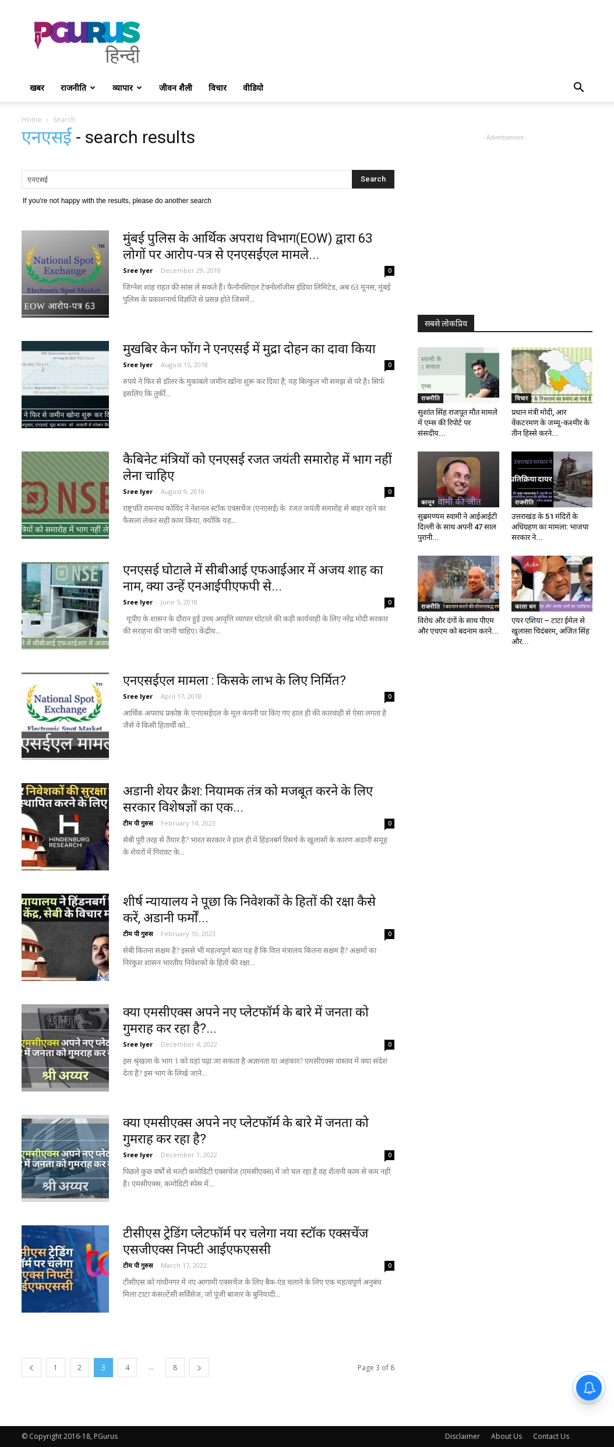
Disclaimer (462, 1436)
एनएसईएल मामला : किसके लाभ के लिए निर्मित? (234, 680)
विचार (218, 87)
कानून (428, 502)
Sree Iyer (138, 270)
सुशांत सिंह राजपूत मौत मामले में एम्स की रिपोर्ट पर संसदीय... (457, 423)
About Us (506, 1436)
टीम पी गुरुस (138, 823)
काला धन (525, 606)
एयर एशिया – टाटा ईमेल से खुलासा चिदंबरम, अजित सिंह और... (550, 631)
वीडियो (253, 87)
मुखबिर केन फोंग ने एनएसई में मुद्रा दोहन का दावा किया (249, 349)
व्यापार (127, 87)
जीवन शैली (175, 87)
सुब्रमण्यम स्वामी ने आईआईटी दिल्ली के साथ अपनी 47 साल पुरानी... (457, 527)
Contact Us (551, 1436)
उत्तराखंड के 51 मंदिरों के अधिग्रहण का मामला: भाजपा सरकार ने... (549, 527)
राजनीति (78, 87)
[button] (578, 88)
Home (32, 120)
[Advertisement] (380, 42)
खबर (37, 87)
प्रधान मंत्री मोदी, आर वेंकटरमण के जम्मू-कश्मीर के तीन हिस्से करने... (550, 423)
